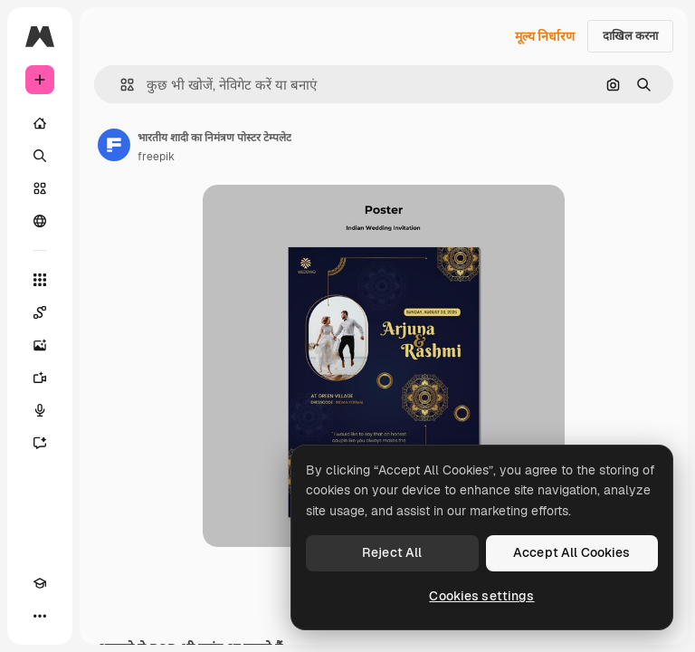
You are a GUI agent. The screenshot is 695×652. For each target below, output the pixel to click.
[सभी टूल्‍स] (39, 279)
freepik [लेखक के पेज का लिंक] (156, 156)
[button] (120, 84)
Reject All (392, 552)
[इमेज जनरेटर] (39, 345)
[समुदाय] (39, 220)
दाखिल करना (630, 35)
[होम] (39, 123)
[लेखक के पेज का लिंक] (114, 145)
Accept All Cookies (572, 552)
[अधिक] (39, 615)
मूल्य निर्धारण (545, 36)
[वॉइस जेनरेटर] (39, 410)
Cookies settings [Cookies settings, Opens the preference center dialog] (481, 596)
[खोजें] (39, 155)
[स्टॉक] (39, 188)
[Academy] (39, 583)
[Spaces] (39, 312)
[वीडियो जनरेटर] (39, 377)
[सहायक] (39, 442)
